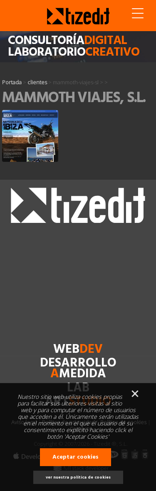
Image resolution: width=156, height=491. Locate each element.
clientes (37, 82)
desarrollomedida (78, 369)
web (78, 349)
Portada (12, 82)
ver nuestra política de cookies (78, 477)
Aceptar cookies (75, 457)
